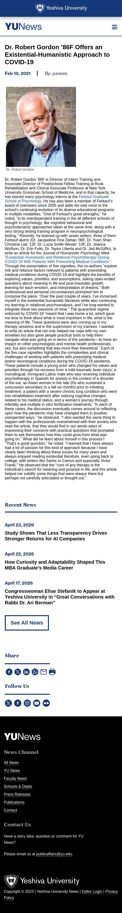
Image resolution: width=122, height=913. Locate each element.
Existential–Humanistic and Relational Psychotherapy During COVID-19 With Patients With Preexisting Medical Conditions (57, 259)
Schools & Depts (18, 786)
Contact (10, 810)
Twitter (8, 703)
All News (11, 763)
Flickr (46, 703)
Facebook (17, 703)
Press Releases (17, 794)
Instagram (27, 703)
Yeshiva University (61, 8)
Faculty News (15, 778)
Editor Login (92, 891)
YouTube (36, 703)
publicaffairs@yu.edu (54, 854)
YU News (12, 771)
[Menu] (114, 27)
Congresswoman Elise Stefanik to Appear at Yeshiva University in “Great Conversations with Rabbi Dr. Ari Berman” (60, 596)
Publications (14, 802)
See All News (27, 623)
